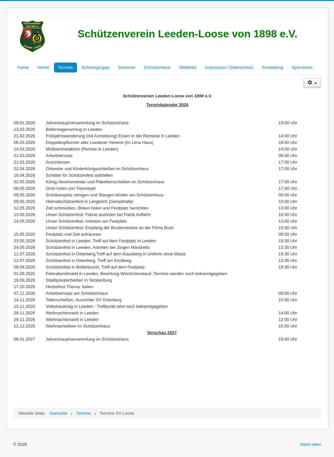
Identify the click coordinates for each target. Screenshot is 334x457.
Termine (65, 67)
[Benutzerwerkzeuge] (312, 83)
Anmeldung (272, 67)
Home (23, 67)
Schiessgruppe (96, 67)
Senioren (126, 67)
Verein (43, 67)
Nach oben (310, 444)
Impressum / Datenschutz (229, 67)
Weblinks (187, 67)
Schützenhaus (157, 67)
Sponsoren (302, 67)
